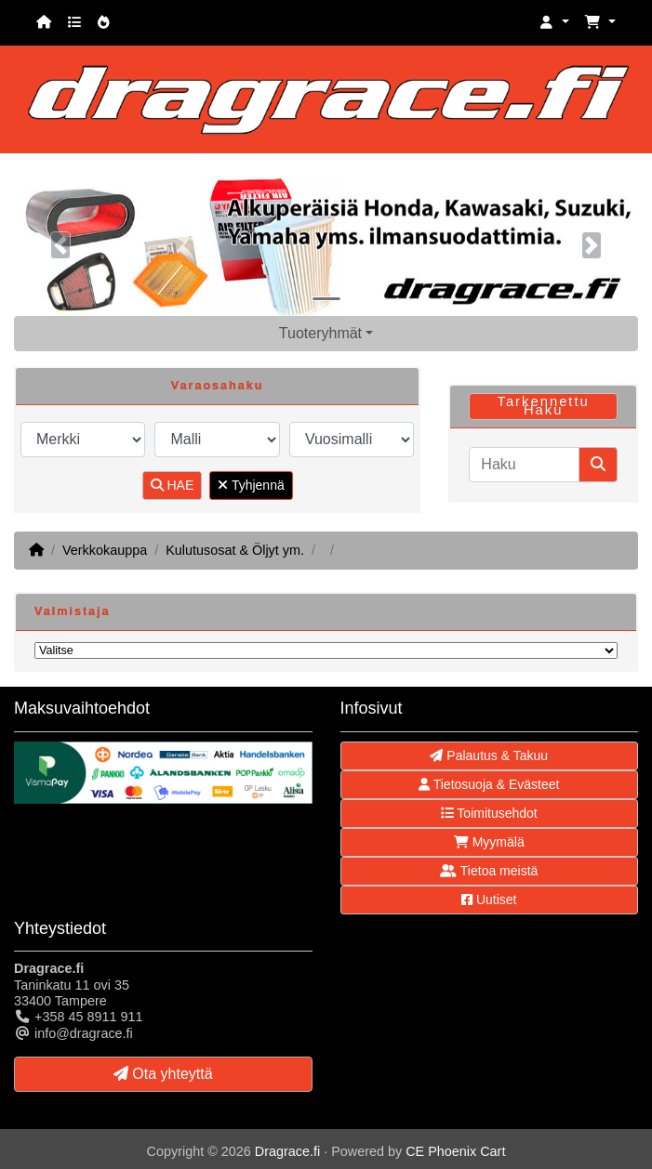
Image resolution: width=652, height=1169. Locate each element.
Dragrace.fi (287, 1151)
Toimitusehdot (489, 813)
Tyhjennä (251, 485)
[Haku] (524, 464)
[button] (554, 22)
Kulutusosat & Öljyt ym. (235, 550)
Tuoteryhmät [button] (320, 333)
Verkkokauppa (104, 550)
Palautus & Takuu (489, 755)
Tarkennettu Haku (543, 405)
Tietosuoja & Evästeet (489, 784)
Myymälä (489, 841)
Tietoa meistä (489, 870)
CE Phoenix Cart (455, 1151)
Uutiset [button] (488, 899)
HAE (172, 485)
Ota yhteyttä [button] (163, 1074)
